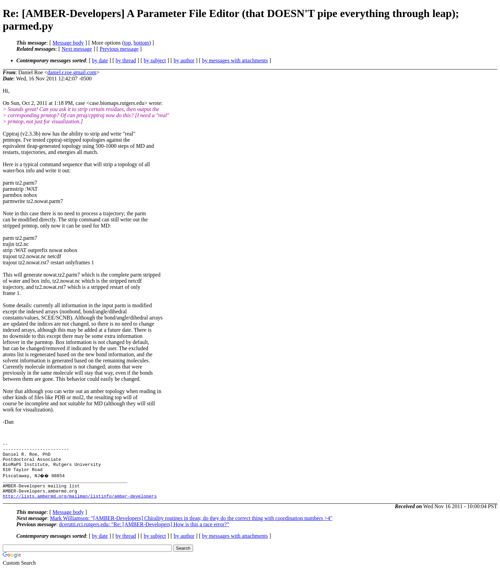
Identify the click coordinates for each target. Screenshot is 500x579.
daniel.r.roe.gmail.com (71, 72)
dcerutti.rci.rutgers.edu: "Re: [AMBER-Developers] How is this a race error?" (144, 534)
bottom (141, 43)
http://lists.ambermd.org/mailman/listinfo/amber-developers (80, 506)
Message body (68, 43)
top (127, 43)
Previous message (119, 49)
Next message (77, 49)
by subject (155, 60)
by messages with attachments (235, 60)
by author (184, 60)
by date (100, 60)
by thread (126, 60)
